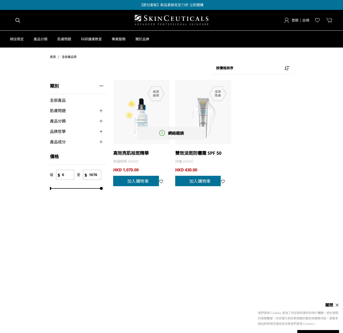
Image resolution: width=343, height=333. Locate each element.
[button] (19, 39)
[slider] (49, 188)
